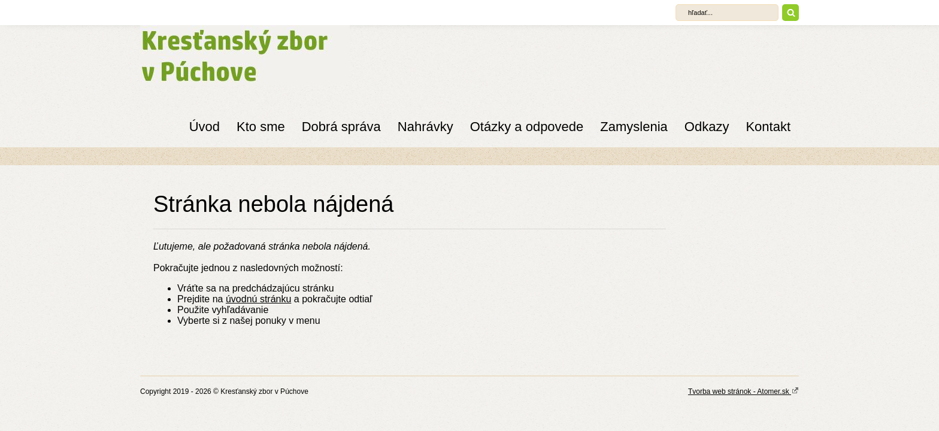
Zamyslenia (633, 126)
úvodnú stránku (258, 299)
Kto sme (261, 126)
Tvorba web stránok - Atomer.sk (743, 391)
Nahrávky (425, 126)
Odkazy (706, 126)
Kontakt (768, 126)
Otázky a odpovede (527, 126)
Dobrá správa (341, 126)
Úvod (204, 126)
